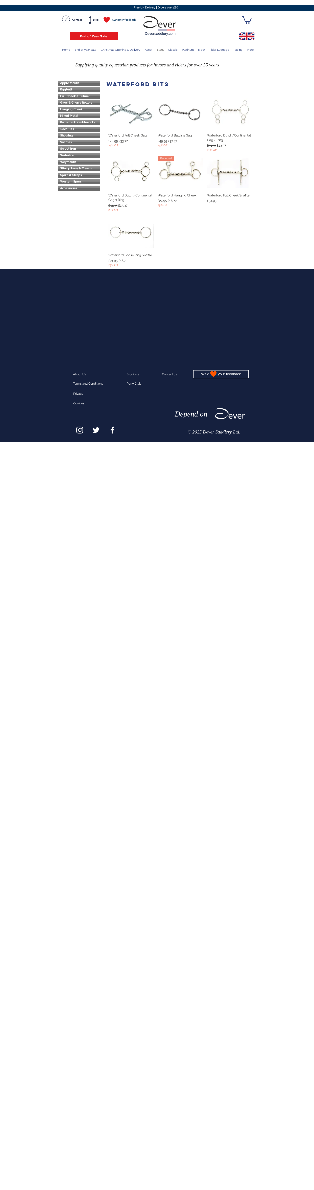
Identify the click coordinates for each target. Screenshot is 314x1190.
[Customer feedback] (120, 19)
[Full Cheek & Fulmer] (79, 96)
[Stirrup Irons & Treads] (79, 168)
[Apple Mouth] (79, 83)
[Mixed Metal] (79, 115)
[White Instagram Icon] (79, 430)
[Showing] (79, 135)
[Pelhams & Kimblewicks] (79, 122)
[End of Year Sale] (94, 36)
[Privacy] (83, 394)
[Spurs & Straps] (79, 175)
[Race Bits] (79, 129)
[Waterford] (79, 155)
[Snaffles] (79, 142)
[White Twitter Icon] (96, 430)
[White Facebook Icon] (112, 430)
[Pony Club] (140, 383)
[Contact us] (174, 374)
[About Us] (90, 374)
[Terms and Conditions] (88, 383)
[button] (247, 19)
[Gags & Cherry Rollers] (79, 102)
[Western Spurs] (79, 181)
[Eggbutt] (79, 89)
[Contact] (72, 19)
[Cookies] (86, 403)
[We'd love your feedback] (221, 374)
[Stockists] (140, 374)
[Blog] (95, 19)
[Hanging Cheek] (79, 109)
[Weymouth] (79, 162)
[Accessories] (79, 188)
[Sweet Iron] (79, 148)
